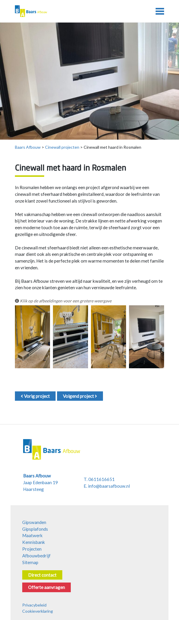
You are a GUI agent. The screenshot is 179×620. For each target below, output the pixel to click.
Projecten (32, 549)
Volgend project (80, 396)
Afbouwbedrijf (36, 555)
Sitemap (30, 562)
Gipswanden (34, 522)
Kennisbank (33, 542)
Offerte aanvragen (46, 587)
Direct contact (42, 575)
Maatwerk (32, 535)
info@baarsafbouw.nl (109, 486)
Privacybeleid (34, 604)
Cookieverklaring (37, 611)
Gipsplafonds (35, 529)
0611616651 (101, 479)
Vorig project (35, 396)
